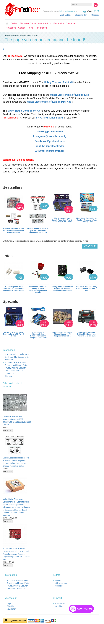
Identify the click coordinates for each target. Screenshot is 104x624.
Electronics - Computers (65, 23)
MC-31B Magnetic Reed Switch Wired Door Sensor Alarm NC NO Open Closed (13, 288)
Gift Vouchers (61, 583)
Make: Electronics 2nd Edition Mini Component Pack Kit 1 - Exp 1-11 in (86, 334)
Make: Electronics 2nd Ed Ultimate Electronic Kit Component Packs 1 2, (62, 334)
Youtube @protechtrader (49, 146)
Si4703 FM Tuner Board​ (49, 117)
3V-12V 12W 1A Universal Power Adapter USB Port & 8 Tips (13, 334)
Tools (30, 28)
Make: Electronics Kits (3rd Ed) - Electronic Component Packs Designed (13, 230)
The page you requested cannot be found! (24, 35)
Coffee (14, 23)
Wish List (10, 606)
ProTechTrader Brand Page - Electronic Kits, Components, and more (17, 357)
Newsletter (11, 609)
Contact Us (9, 373)
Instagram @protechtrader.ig (49, 136)
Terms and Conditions (14, 370)
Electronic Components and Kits (35, 23)
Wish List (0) (65, 15)
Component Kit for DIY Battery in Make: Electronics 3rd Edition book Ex (38, 289)
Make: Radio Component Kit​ (24, 110)
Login (9, 603)
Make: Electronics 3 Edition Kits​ (69, 94)
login (60, 11)
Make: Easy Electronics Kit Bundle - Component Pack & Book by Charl (86, 220)
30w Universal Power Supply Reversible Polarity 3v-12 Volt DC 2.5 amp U (62, 220)
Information (41, 28)
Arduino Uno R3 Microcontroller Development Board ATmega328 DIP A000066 (37, 335)
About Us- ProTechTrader (15, 362)
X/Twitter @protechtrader (49, 150)
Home (7, 23)
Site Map (8, 376)
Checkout (95, 15)
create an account (70, 11)
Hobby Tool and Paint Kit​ (58, 82)
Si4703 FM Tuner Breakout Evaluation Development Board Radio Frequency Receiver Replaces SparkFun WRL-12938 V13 (16, 554)
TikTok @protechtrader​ (50, 131)
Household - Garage (15, 28)
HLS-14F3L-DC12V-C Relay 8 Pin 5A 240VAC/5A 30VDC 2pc (86, 288)
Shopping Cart (81, 15)
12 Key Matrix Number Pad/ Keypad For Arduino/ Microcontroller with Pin (62, 288)
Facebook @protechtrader (50, 141)
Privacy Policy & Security (15, 368)
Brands (58, 580)
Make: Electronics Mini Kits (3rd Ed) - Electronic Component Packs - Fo (37, 230)
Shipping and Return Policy (16, 365)
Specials (59, 586)
